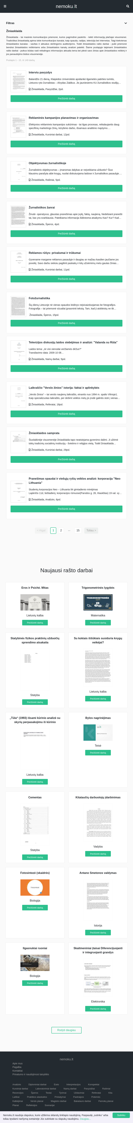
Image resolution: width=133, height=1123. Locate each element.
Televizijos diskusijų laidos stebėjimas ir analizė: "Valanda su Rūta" (73, 342)
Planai (15, 1105)
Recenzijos (18, 1092)
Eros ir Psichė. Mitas (35, 587)
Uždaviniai (79, 1092)
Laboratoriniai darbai (46, 1088)
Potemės (95, 1097)
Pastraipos (78, 1097)
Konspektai (93, 1084)
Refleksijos (31, 1105)
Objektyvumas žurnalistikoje (47, 163)
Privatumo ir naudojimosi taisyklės (30, 1074)
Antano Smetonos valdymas (98, 872)
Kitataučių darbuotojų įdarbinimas (98, 797)
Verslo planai (36, 1101)
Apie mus (17, 1063)
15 (78, 530)
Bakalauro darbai (82, 1101)
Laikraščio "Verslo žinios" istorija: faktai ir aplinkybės (64, 387)
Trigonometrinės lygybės (98, 587)
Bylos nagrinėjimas (98, 717)
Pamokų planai (105, 1101)
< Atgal (41, 530)
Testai (49, 1092)
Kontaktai (17, 1070)
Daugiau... (85, 1118)
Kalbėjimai (17, 1101)
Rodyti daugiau (66, 1030)
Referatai (96, 1092)
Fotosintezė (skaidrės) (35, 872)
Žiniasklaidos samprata (44, 433)
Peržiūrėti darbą (66, 98)
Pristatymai (60, 1097)
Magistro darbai (58, 1101)
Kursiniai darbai (20, 1088)
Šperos (34, 1092)
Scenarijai (50, 1105)
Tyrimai (62, 1092)
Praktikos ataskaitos (37, 1097)
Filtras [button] (66, 23)
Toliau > (91, 530)
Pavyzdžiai (89, 1088)
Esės (56, 1084)
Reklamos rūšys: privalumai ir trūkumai (55, 252)
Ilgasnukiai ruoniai (35, 948)
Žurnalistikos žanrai (42, 207)
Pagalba (16, 1067)
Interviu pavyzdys (40, 72)
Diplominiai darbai (37, 1084)
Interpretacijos (73, 1084)
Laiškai (15, 1097)
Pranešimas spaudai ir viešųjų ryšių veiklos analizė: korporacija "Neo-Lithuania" (75, 480)
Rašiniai (106, 1088)
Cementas (35, 797)
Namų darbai (70, 1088)
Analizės (16, 1084)
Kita (110, 1092)
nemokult (66, 6)
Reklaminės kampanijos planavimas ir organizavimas (64, 117)
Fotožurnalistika (39, 298)
